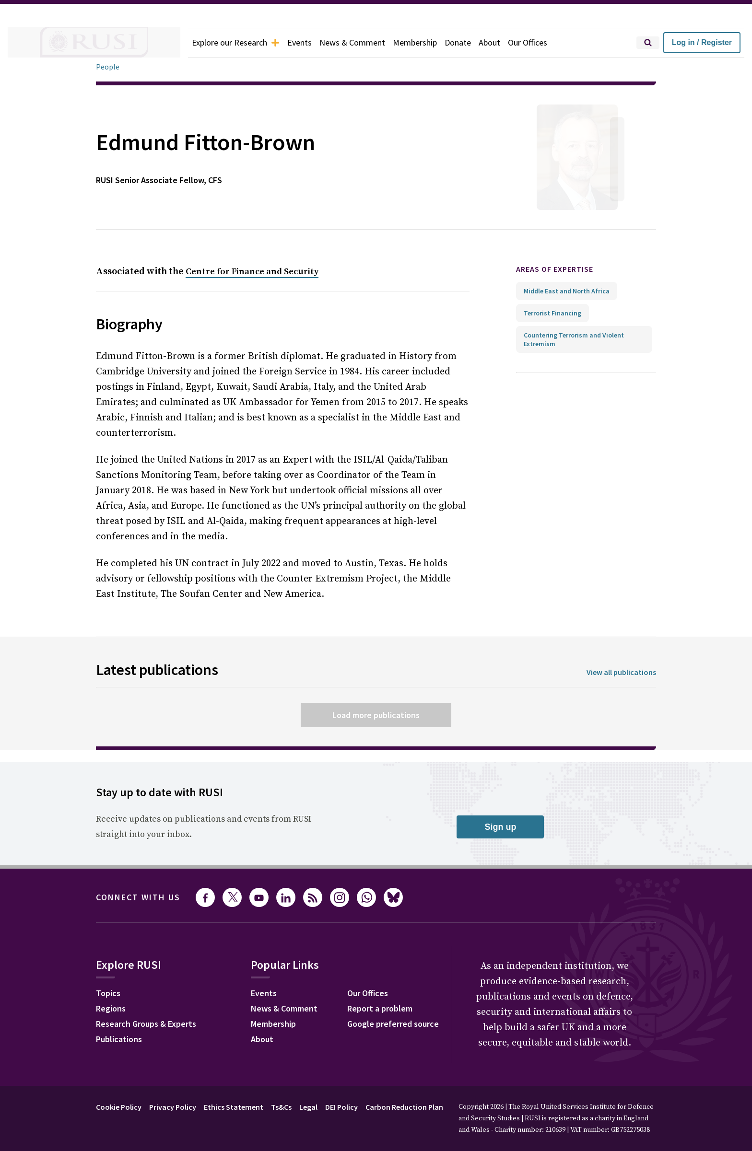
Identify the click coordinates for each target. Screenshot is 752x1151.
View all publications (618, 672)
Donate (476, 42)
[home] (94, 42)
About (508, 42)
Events (308, 42)
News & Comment (364, 42)
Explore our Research (240, 42)
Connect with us (144, 897)
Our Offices (549, 42)
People (108, 67)
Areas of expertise (563, 269)
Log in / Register (702, 42)
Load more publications (375, 715)
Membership (430, 42)
